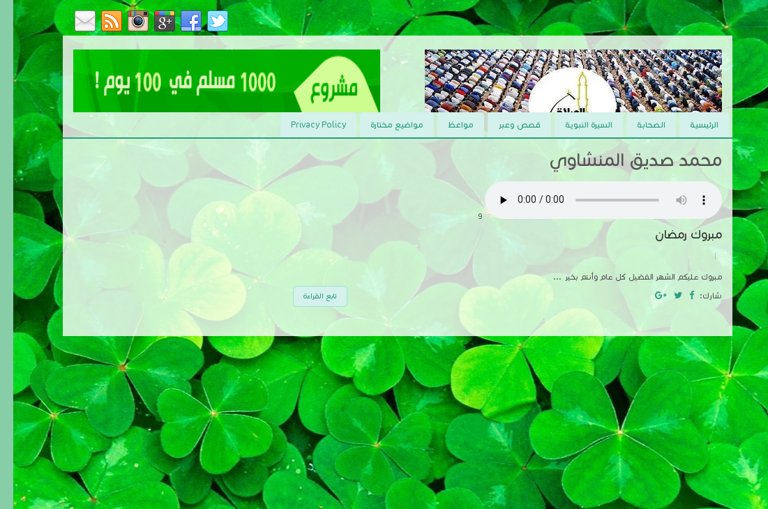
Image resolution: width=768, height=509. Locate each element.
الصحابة (638, 124)
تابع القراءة (307, 296)
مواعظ (447, 124)
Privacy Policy (305, 124)
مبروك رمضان (675, 234)
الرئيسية (691, 124)
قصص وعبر (506, 124)
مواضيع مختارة (383, 124)
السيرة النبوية (575, 124)
